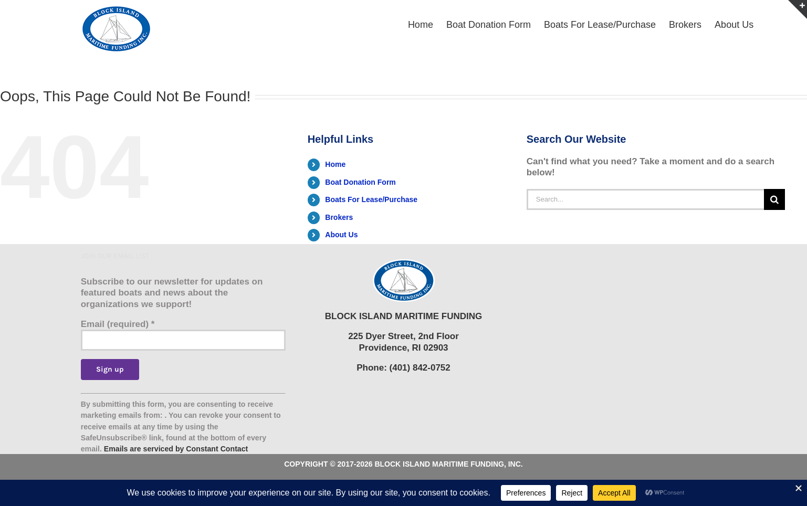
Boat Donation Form (360, 182)
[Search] (774, 199)
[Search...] (645, 199)
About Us (341, 234)
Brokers (339, 217)
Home (335, 164)
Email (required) (118, 324)
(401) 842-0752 (420, 368)
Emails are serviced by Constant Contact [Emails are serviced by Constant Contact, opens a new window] (176, 449)
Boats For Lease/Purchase (371, 199)
